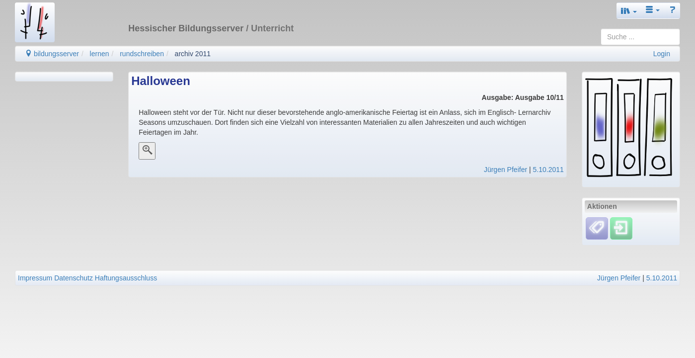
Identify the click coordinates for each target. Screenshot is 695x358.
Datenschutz (73, 278)
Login (661, 54)
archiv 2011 (193, 54)
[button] (629, 10)
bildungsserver (52, 54)
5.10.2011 (548, 170)
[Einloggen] (621, 228)
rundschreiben (142, 54)
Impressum (35, 278)
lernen (99, 54)
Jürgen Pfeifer (505, 170)
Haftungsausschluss (126, 278)
